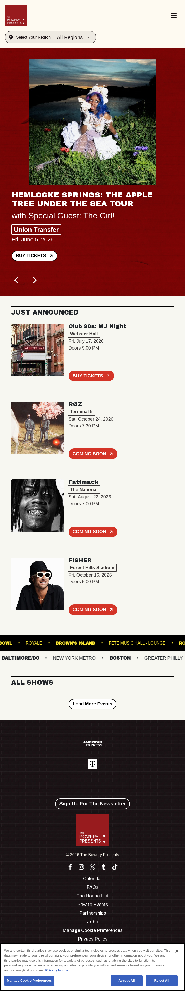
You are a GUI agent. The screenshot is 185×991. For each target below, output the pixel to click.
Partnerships (92, 913)
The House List (92, 895)
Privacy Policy (92, 939)
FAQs (93, 887)
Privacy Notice (56, 970)
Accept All (126, 980)
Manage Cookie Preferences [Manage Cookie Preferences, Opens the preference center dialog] (29, 980)
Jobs (92, 921)
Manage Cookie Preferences (93, 930)
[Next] (34, 280)
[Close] (176, 951)
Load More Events (92, 703)
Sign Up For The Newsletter (92, 803)
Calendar (92, 878)
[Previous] (16, 280)
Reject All (161, 980)
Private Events (92, 904)
